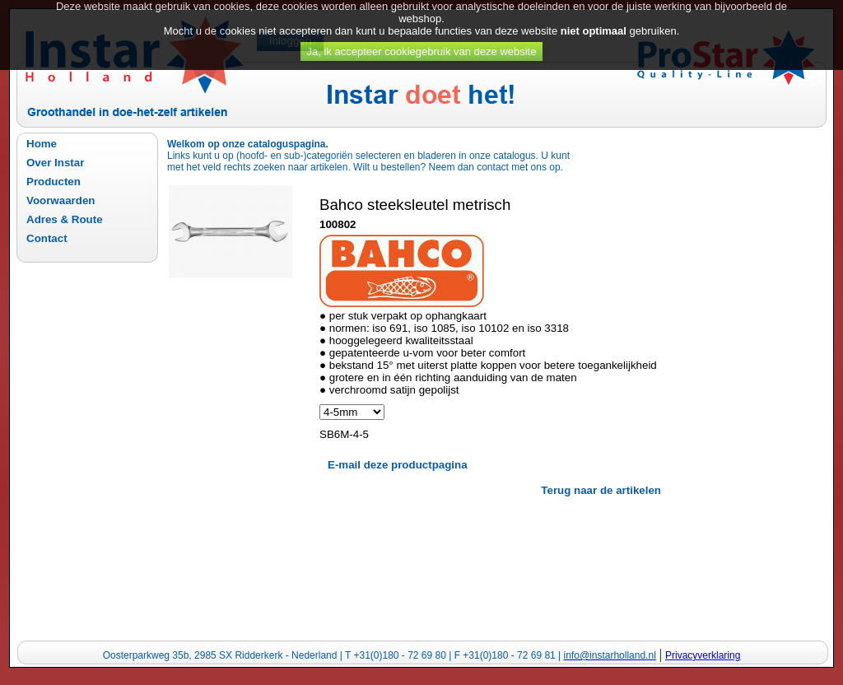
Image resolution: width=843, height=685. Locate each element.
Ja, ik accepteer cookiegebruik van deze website (422, 46)
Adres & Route (64, 219)
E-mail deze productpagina (398, 465)
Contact (47, 238)
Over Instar (55, 162)
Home (41, 143)
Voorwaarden (60, 200)
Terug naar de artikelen (601, 490)
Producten (53, 181)
